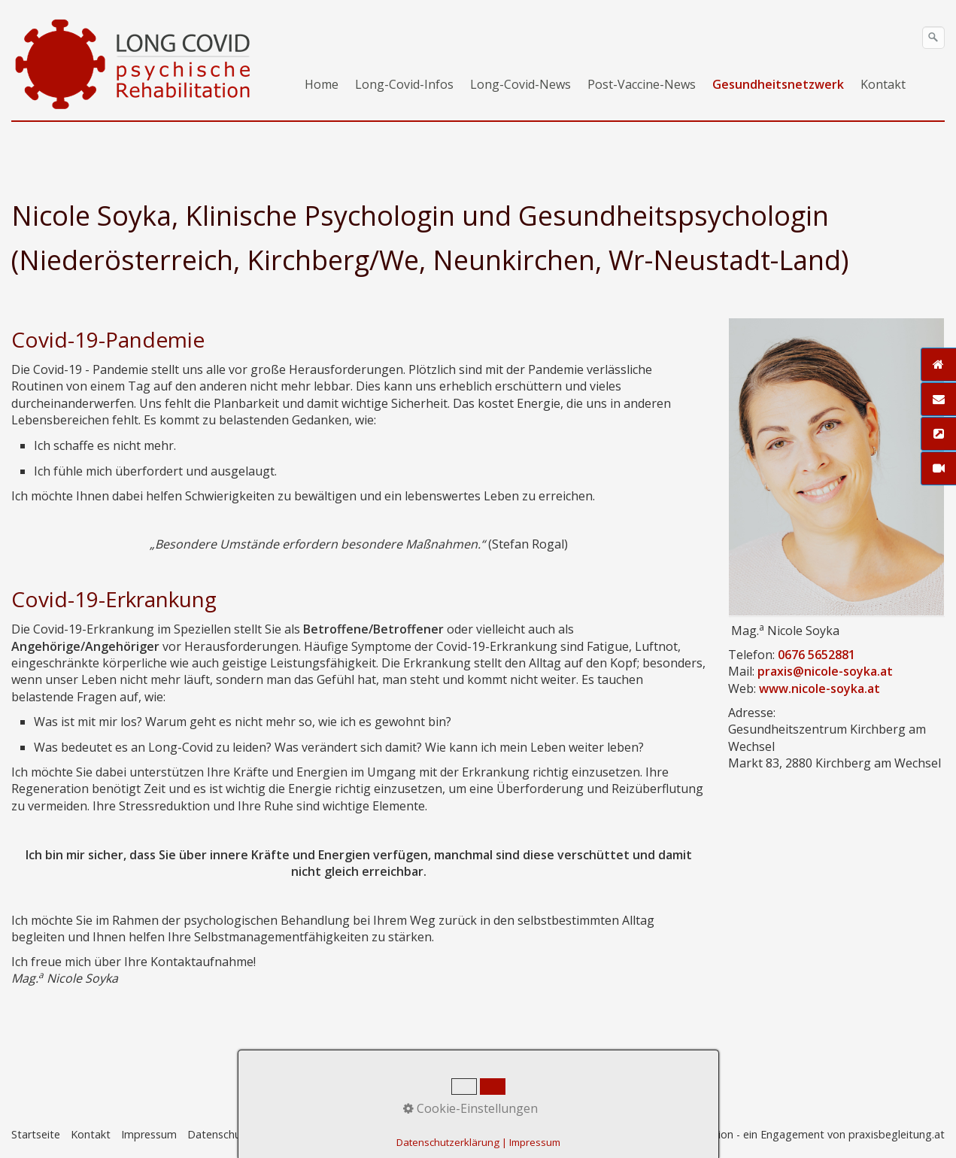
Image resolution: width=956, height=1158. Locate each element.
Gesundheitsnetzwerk (778, 84)
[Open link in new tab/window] (836, 467)
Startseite (35, 1134)
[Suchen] (933, 37)
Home (321, 84)
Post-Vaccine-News (641, 84)
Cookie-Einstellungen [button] (470, 1108)
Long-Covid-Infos (404, 84)
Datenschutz (218, 1134)
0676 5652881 (816, 654)
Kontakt (883, 84)
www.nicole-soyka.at (819, 688)
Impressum (149, 1134)
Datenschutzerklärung (447, 1142)
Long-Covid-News (520, 84)
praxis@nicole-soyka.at (825, 671)
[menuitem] (322, 84)
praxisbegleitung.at (896, 1134)
